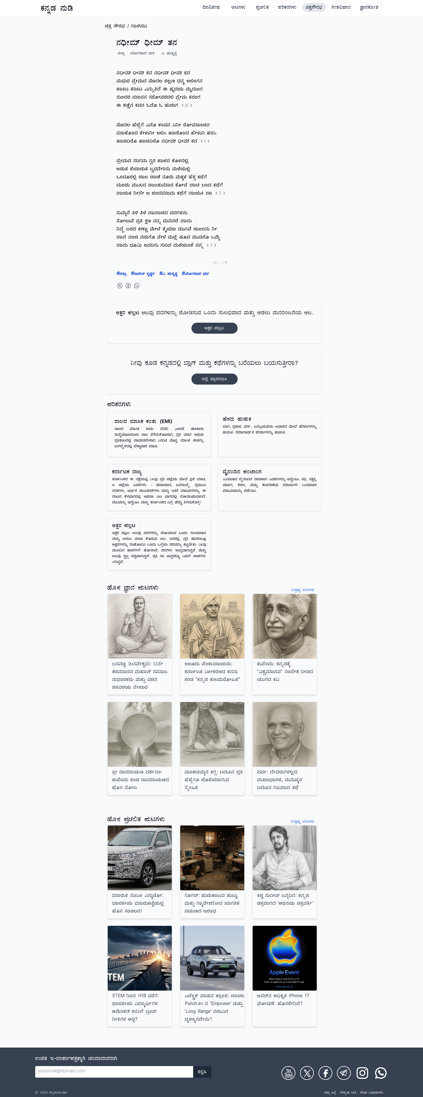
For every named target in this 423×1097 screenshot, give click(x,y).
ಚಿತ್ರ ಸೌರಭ (115, 27)
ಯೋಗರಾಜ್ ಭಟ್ (195, 274)
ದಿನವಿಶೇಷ (211, 8)
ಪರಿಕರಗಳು (287, 8)
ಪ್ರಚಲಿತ (262, 8)
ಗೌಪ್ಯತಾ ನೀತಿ (348, 1093)
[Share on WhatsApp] (137, 285)
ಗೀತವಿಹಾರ (341, 8)
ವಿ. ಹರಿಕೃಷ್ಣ (168, 274)
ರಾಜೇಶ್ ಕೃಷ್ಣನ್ (143, 274)
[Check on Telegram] (344, 1073)
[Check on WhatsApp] (381, 1073)
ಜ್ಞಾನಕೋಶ (369, 8)
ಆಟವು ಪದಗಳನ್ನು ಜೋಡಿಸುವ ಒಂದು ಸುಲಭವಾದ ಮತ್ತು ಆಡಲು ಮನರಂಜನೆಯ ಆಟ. (214, 322)
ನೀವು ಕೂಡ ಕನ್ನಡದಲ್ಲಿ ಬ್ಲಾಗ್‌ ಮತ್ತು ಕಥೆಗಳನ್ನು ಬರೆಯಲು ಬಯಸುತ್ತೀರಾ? (214, 372)
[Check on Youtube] (288, 1073)
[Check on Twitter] (307, 1073)
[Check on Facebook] (325, 1073)
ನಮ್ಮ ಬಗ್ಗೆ (330, 1093)
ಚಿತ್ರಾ (121, 274)
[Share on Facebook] (128, 285)
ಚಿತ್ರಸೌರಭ (314, 8)
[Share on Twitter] (120, 285)
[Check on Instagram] (362, 1073)
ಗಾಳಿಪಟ (139, 27)
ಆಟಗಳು (239, 8)
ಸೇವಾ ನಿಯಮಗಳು (371, 1093)
